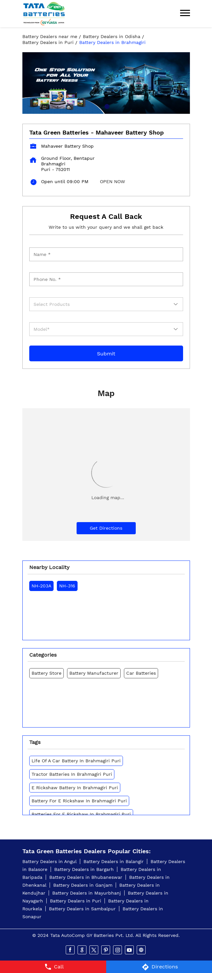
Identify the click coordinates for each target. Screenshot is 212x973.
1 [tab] (106, 105)
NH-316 (67, 585)
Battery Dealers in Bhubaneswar (85, 877)
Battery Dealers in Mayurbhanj (86, 893)
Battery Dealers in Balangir (113, 861)
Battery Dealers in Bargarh (84, 869)
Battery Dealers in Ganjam (82, 885)
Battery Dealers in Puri (75, 900)
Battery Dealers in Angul (49, 861)
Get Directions (106, 528)
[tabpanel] (106, 83)
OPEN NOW (112, 181)
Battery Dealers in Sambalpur (82, 908)
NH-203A (41, 585)
